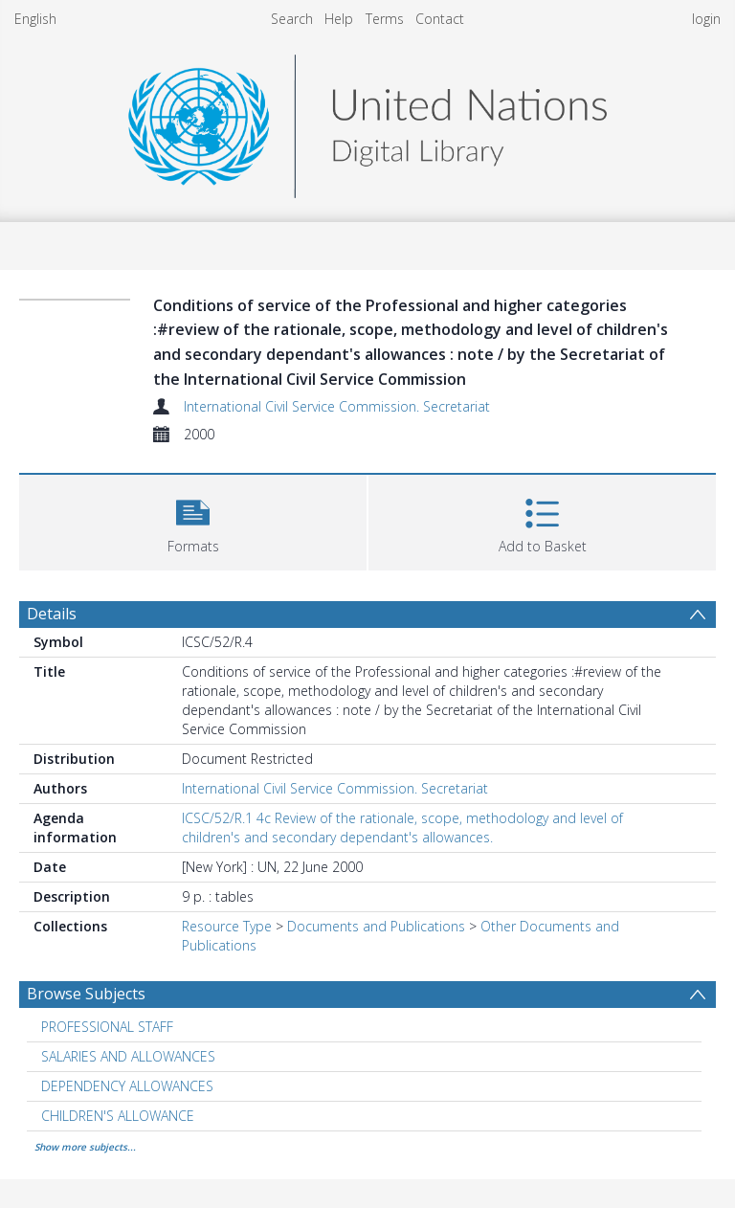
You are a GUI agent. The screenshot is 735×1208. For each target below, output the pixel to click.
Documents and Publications (376, 926)
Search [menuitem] (292, 19)
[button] (193, 520)
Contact (439, 19)
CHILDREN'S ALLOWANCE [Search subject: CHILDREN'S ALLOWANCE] (117, 1116)
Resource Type (227, 926)
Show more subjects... (85, 1146)
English (35, 19)
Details (52, 613)
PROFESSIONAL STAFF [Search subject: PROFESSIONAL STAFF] (107, 1027)
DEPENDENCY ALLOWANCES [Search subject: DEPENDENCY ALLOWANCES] (127, 1086)
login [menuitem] (706, 19)
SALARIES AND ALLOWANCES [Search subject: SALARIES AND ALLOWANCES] (128, 1056)
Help (338, 19)
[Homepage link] (367, 121)
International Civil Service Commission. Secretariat (337, 406)
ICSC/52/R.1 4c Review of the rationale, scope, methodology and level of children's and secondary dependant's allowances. (402, 827)
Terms (385, 19)
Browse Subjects (86, 993)
